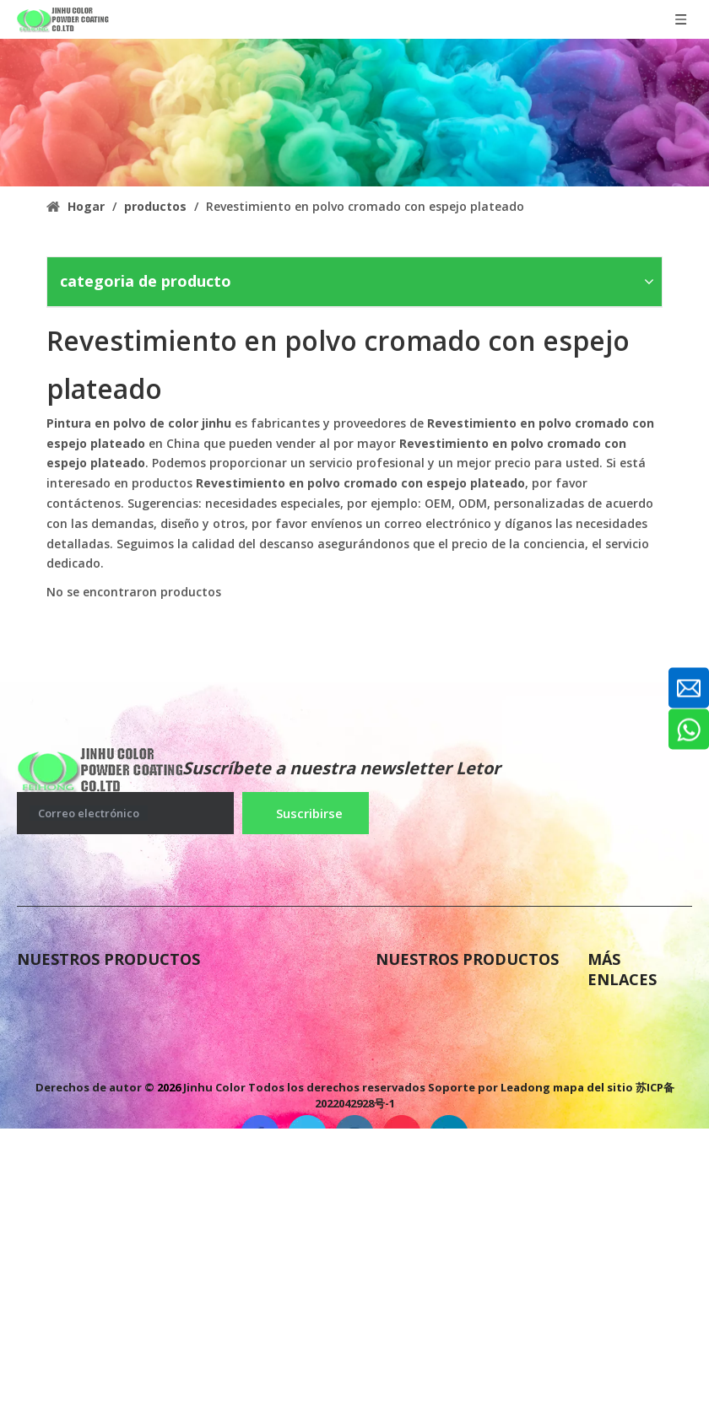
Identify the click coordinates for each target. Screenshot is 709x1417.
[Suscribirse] (305, 813)
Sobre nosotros (638, 1015)
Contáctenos (630, 1083)
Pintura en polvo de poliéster (114, 1157)
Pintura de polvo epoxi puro (469, 1029)
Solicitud (617, 1150)
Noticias (615, 1049)
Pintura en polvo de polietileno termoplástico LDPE (188, 1191)
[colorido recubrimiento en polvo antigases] (354, 112)
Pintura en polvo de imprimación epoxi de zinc (172, 1123)
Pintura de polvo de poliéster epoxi (133, 995)
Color (605, 1116)
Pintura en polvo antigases (107, 1029)
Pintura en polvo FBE (446, 995)
